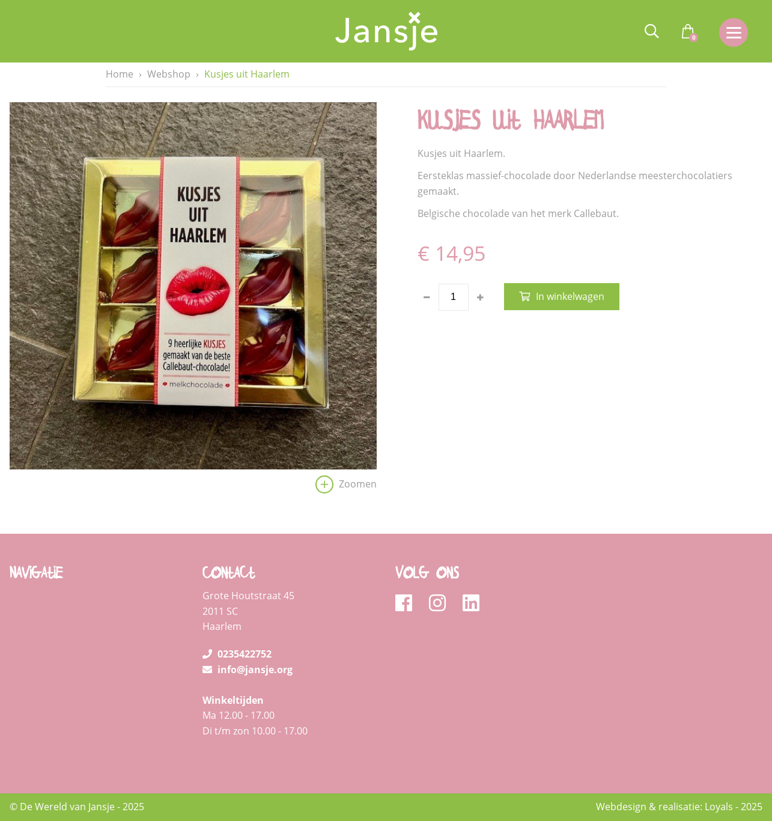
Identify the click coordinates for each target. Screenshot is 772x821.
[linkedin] (471, 603)
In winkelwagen (570, 297)
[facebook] (407, 603)
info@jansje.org (247, 669)
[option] (193, 301)
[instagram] (441, 603)
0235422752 (237, 654)
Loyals (719, 806)
